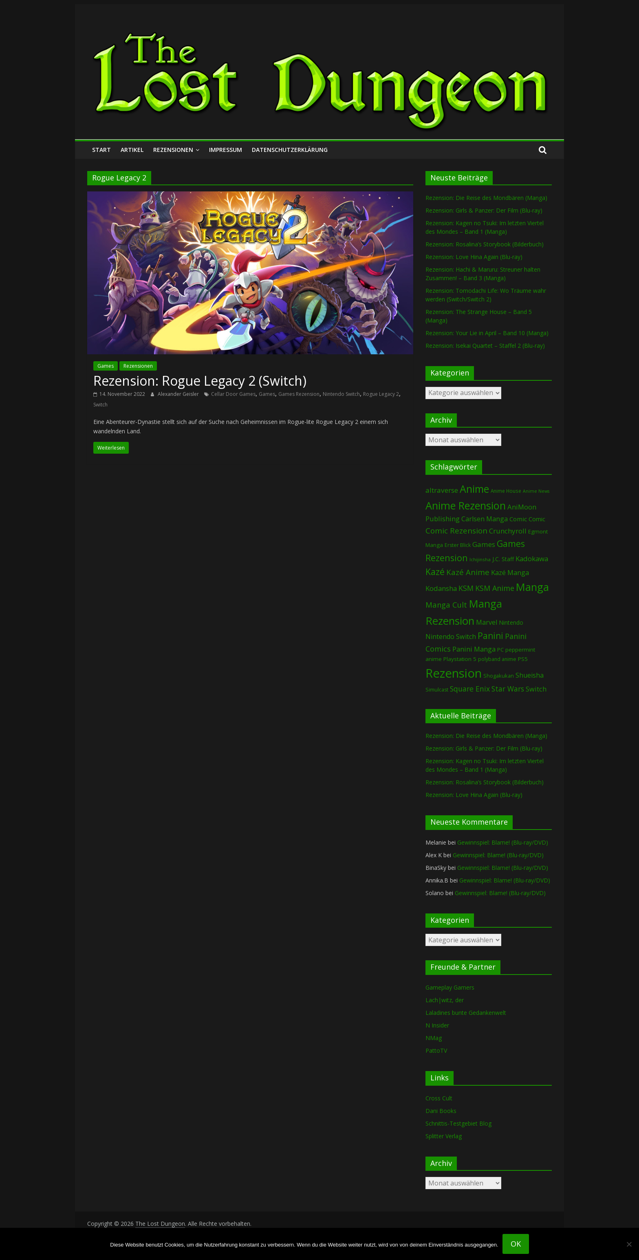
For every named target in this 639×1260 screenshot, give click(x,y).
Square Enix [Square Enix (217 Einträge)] (470, 689)
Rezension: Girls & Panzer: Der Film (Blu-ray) (483, 210)
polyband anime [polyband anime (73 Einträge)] (497, 659)
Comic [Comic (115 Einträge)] (537, 519)
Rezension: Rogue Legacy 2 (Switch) (199, 380)
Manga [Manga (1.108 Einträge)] (532, 587)
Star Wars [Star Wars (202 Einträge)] (507, 689)
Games (105, 365)
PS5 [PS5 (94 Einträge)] (523, 659)
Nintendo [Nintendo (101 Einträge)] (511, 622)
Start (101, 150)
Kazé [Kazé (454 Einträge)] (435, 571)
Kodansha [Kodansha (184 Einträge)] (441, 588)
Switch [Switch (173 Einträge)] (536, 689)
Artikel (132, 150)
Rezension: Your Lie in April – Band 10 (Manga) (487, 333)
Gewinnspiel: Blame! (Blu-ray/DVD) (502, 842)
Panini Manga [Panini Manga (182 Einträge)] (474, 649)
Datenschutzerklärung (290, 150)
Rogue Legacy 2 (381, 394)
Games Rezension (299, 394)
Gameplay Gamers (449, 987)
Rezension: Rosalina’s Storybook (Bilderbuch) (484, 244)
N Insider (437, 1025)
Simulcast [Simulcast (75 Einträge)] (436, 689)
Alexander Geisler (179, 394)
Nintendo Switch (341, 394)
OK (516, 1244)
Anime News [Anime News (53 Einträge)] (536, 491)
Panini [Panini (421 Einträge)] (490, 635)
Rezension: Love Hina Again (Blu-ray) (473, 257)
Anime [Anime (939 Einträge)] (474, 489)
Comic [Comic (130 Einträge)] (518, 519)
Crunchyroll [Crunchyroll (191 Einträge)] (508, 531)
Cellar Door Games (233, 394)
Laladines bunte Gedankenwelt (465, 1012)
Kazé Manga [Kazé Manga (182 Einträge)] (510, 572)
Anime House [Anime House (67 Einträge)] (506, 490)
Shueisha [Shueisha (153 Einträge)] (530, 675)
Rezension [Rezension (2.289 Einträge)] (453, 673)
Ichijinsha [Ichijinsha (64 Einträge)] (480, 559)
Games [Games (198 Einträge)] (483, 544)
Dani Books (440, 1111)
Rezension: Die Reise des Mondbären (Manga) (486, 198)
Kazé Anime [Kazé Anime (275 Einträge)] (467, 572)
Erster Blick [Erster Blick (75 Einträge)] (458, 545)
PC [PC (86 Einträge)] (500, 649)
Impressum (225, 150)
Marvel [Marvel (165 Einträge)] (486, 622)
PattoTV (436, 1050)
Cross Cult (438, 1098)
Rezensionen (173, 150)
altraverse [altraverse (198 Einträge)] (441, 490)
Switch (100, 404)
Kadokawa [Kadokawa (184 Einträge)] (532, 558)
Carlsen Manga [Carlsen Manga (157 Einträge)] (484, 518)
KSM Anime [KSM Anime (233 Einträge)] (494, 588)
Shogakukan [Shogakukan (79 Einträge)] (498, 675)
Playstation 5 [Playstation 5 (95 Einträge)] (459, 659)
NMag (433, 1038)
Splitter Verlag (443, 1136)
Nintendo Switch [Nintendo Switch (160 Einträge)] (450, 636)
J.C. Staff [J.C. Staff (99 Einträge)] (503, 559)
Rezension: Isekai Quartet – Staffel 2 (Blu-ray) (485, 345)
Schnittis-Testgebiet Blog (458, 1123)
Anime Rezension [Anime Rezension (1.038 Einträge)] (465, 505)
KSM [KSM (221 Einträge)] (466, 588)
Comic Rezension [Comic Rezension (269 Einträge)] (456, 530)
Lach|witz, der (444, 1000)
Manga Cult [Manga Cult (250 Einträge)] (446, 604)
